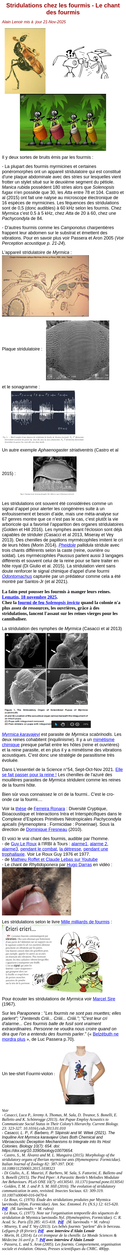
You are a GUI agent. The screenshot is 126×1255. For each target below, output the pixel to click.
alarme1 (79, 843)
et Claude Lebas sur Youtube (69, 859)
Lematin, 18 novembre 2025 (29, 597)
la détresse (70, 849)
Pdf (5, 1208)
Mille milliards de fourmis (85, 921)
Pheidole (67, 545)
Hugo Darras (79, 864)
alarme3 (10, 849)
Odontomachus (17, 576)
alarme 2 (98, 843)
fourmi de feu (48, 602)
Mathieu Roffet (26, 859)
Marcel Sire (104, 998)
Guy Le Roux (24, 843)
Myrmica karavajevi (21, 734)
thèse (21, 808)
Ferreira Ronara (49, 808)
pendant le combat (38, 849)
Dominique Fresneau (46, 829)
